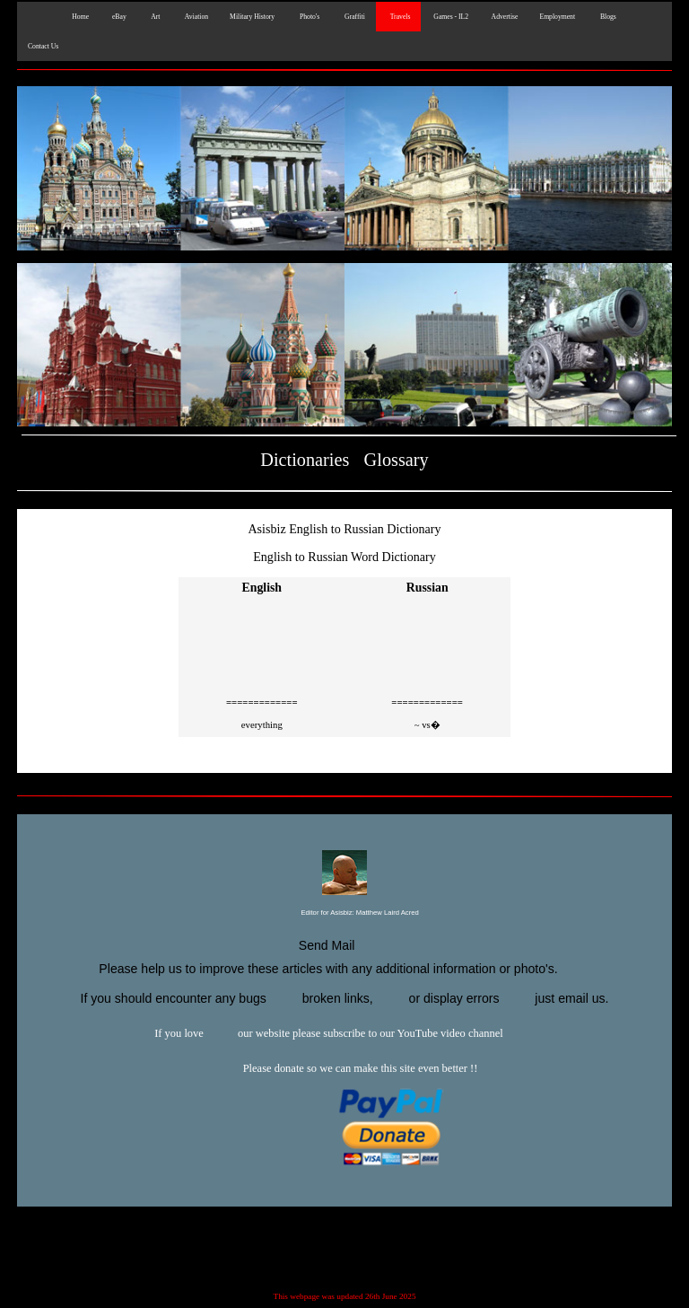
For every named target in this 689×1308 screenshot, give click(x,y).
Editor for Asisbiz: (344, 913)
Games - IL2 (450, 17)
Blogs (606, 17)
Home (78, 17)
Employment (557, 17)
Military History (252, 17)
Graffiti (353, 17)
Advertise (504, 17)
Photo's (307, 17)
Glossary (396, 460)
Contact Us (43, 46)
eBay (118, 17)
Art (154, 17)
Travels (398, 17)
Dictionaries (304, 460)
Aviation (194, 17)
